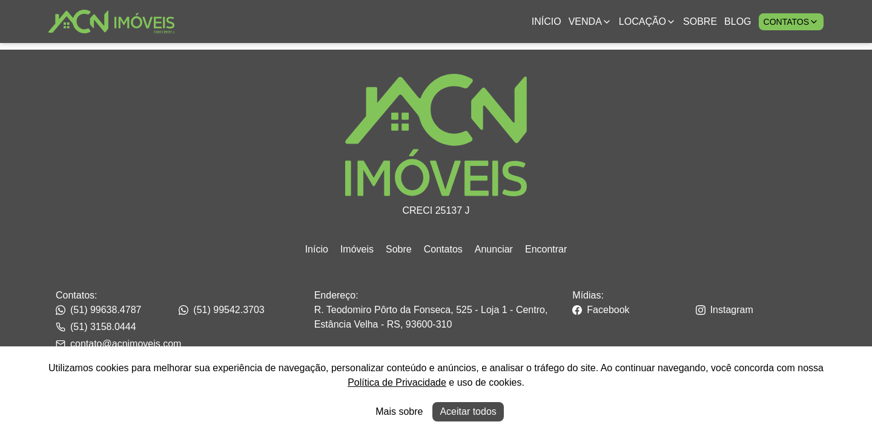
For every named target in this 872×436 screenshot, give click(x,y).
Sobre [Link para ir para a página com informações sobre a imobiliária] (700, 21)
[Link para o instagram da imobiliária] (756, 310)
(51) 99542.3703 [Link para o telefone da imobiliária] (221, 310)
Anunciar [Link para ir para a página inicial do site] (494, 249)
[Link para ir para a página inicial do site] (111, 21)
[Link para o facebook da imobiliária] (632, 310)
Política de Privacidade (397, 382)
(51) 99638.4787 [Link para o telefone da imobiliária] (98, 310)
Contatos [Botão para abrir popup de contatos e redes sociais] (791, 22)
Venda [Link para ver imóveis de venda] (590, 21)
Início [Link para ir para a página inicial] (546, 21)
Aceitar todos (468, 411)
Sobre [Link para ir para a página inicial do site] (399, 249)
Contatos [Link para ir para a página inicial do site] (443, 249)
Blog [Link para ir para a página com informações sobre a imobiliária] (737, 21)
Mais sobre (399, 411)
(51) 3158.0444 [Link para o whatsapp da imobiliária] (96, 327)
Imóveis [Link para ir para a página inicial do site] (357, 249)
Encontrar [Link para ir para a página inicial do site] (546, 249)
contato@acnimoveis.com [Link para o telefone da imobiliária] (118, 344)
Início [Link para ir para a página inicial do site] (316, 249)
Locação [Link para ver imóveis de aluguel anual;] (647, 21)
